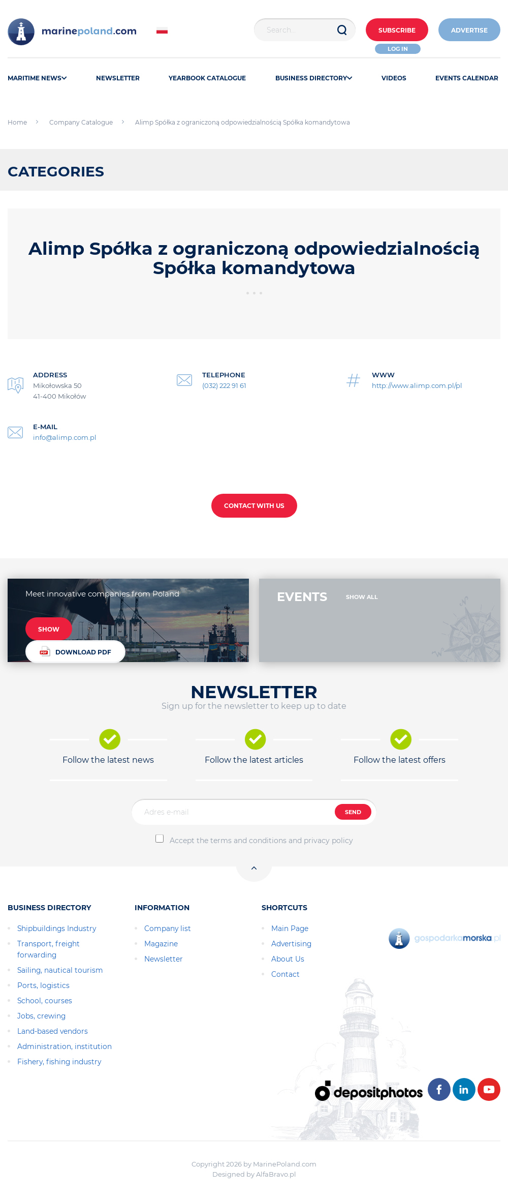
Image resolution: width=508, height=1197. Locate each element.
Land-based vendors (52, 1031)
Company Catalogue (81, 122)
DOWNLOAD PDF (75, 651)
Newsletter (163, 959)
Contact (285, 974)
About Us (287, 959)
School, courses (44, 1001)
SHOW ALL (362, 597)
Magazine (161, 944)
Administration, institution (64, 1046)
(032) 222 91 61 (224, 385)
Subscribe (397, 30)
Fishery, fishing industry (59, 1062)
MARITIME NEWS (37, 78)
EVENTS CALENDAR (466, 78)
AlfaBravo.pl (276, 1174)
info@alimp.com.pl (65, 437)
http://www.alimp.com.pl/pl (417, 385)
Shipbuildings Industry (56, 928)
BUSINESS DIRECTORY (314, 78)
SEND (353, 812)
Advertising (291, 944)
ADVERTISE (469, 30)
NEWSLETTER (118, 78)
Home (17, 122)
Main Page (289, 928)
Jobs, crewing (41, 1016)
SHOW (48, 629)
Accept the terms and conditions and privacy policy (261, 840)
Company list (167, 928)
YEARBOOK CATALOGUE (207, 78)
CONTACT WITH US (254, 506)
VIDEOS (394, 78)
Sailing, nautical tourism (60, 970)
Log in (398, 48)
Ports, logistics (43, 985)
